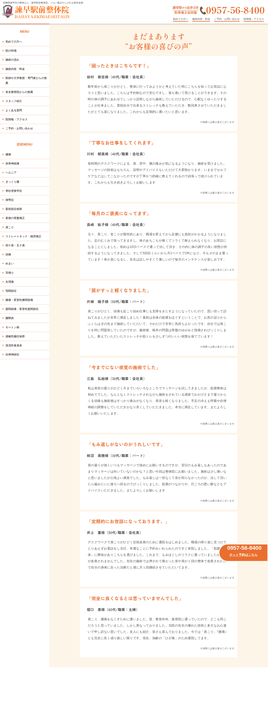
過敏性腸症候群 (15, 336)
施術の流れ (12, 59)
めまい (10, 263)
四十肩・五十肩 (15, 245)
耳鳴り (10, 272)
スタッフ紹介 (14, 101)
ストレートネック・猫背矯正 (23, 236)
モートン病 (12, 327)
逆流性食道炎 (14, 345)
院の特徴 (11, 50)
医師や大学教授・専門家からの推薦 (26, 80)
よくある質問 (14, 110)
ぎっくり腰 (12, 181)
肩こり (10, 227)
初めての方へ (180, 19)
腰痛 (8, 154)
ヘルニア (11, 172)
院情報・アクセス (254, 19)
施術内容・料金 (201, 19)
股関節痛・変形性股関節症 (22, 309)
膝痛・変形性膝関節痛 (19, 299)
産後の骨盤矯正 (15, 218)
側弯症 (10, 199)
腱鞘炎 (10, 318)
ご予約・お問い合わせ (227, 19)
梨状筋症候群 (14, 208)
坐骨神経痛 (12, 163)
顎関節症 (11, 290)
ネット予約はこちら (243, 554)
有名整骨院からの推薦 (19, 92)
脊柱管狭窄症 (14, 190)
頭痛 (8, 254)
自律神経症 (12, 354)
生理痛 (10, 281)
